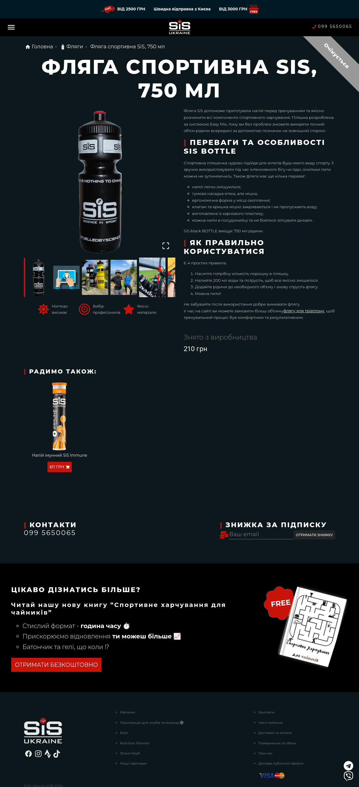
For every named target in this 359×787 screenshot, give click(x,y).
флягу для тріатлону (303, 310)
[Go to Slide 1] (38, 277)
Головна (39, 47)
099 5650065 (332, 26)
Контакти (266, 712)
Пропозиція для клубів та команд (152, 722)
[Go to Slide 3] (95, 277)
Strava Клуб (130, 753)
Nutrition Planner (134, 743)
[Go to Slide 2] (66, 277)
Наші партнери (133, 763)
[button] (99, 179)
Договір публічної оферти (280, 763)
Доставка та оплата (275, 733)
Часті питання (270, 722)
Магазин (127, 712)
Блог (124, 733)
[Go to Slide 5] (152, 277)
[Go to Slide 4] (124, 277)
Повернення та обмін (277, 743)
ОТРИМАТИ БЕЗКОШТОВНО (56, 664)
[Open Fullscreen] (165, 245)
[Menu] (11, 27)
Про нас (265, 753)
